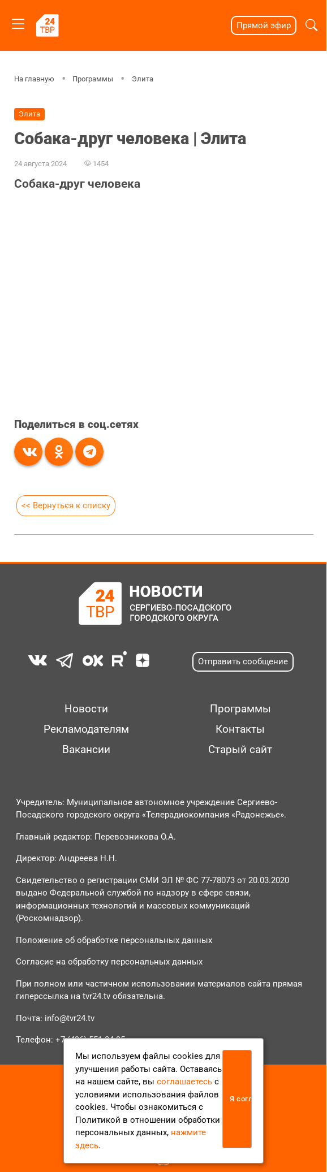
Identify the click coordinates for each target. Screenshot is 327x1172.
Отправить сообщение (243, 661)
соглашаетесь (184, 1081)
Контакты (240, 729)
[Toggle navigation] (18, 21)
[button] (311, 25)
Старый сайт (240, 749)
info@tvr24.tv (69, 1018)
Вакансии (86, 749)
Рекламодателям (86, 729)
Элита (142, 79)
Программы (92, 79)
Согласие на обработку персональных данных (109, 962)
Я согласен (241, 1099)
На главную (34, 79)
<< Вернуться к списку (65, 505)
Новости (86, 709)
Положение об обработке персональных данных (114, 940)
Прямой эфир (263, 25)
